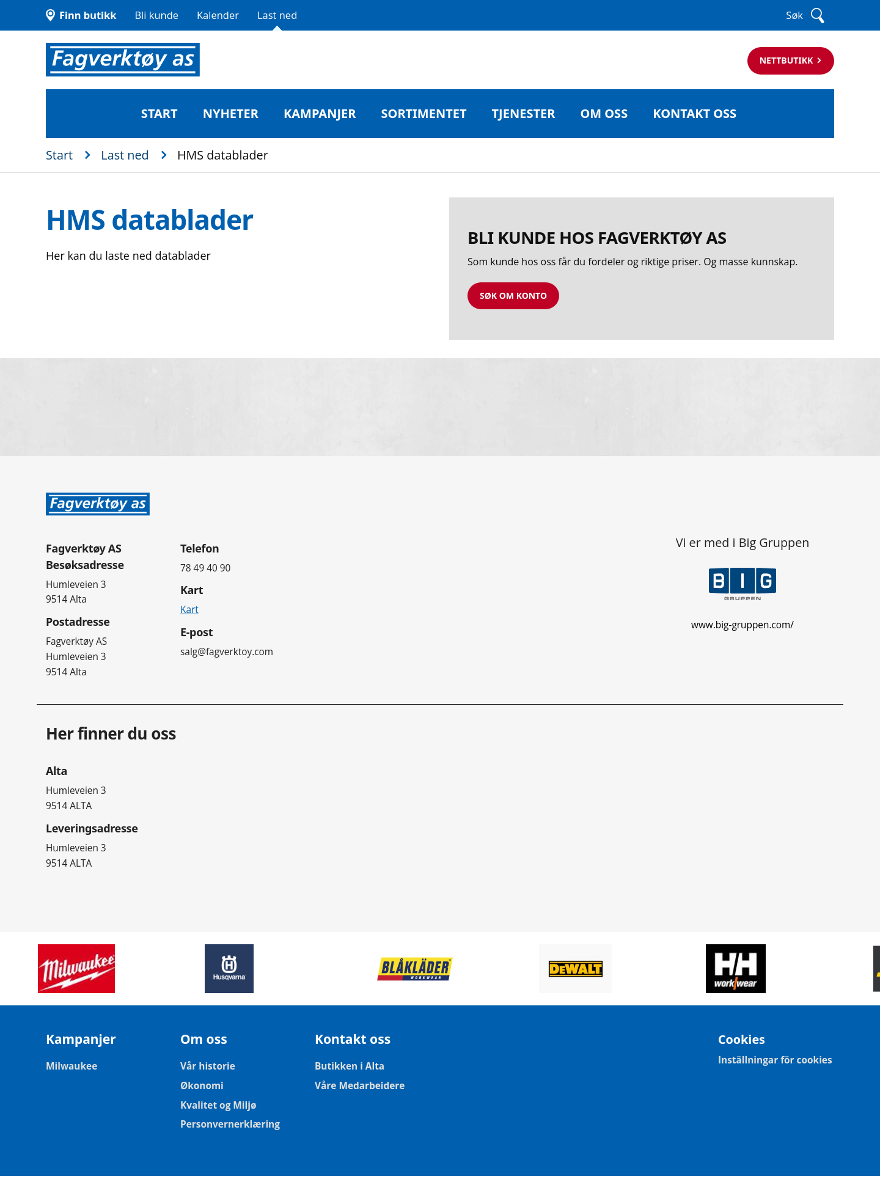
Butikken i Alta (349, 1066)
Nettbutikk (787, 60)
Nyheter (230, 113)
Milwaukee (71, 1066)
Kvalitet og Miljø (218, 1105)
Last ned (277, 15)
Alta (56, 770)
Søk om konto (513, 295)
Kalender (218, 15)
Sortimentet (424, 113)
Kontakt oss (694, 113)
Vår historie (207, 1066)
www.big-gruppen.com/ (742, 625)
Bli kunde (156, 15)
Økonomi (202, 1086)
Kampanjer (320, 113)
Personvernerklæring (230, 1124)
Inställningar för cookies (775, 1060)
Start (159, 113)
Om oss (604, 113)
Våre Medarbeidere (360, 1086)
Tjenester (524, 113)
